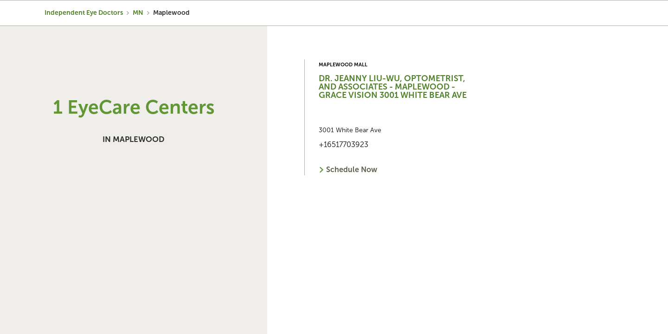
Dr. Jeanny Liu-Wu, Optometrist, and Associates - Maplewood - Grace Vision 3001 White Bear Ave (393, 86)
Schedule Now (351, 169)
